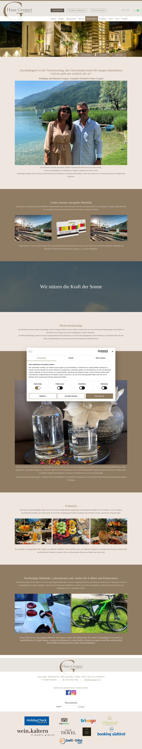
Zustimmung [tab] (41, 358)
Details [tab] (71, 358)
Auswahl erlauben (71, 396)
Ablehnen (42, 396)
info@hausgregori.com (92, 680)
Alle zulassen (99, 396)
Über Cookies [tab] (100, 358)
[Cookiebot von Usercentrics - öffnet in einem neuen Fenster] (99, 351)
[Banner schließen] (112, 351)
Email (59, 706)
